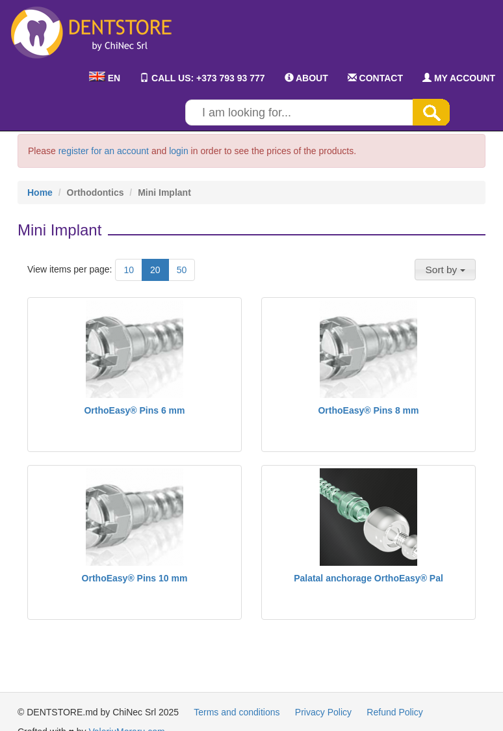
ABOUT (306, 78)
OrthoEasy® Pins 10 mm (135, 578)
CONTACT (375, 78)
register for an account (103, 151)
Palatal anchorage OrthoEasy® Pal (368, 578)
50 (182, 270)
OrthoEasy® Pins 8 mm (368, 410)
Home (40, 192)
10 (128, 270)
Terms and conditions (236, 712)
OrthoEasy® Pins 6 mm (134, 410)
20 (155, 270)
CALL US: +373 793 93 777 (202, 78)
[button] (445, 269)
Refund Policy (394, 712)
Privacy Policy (323, 712)
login (178, 151)
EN (104, 78)
